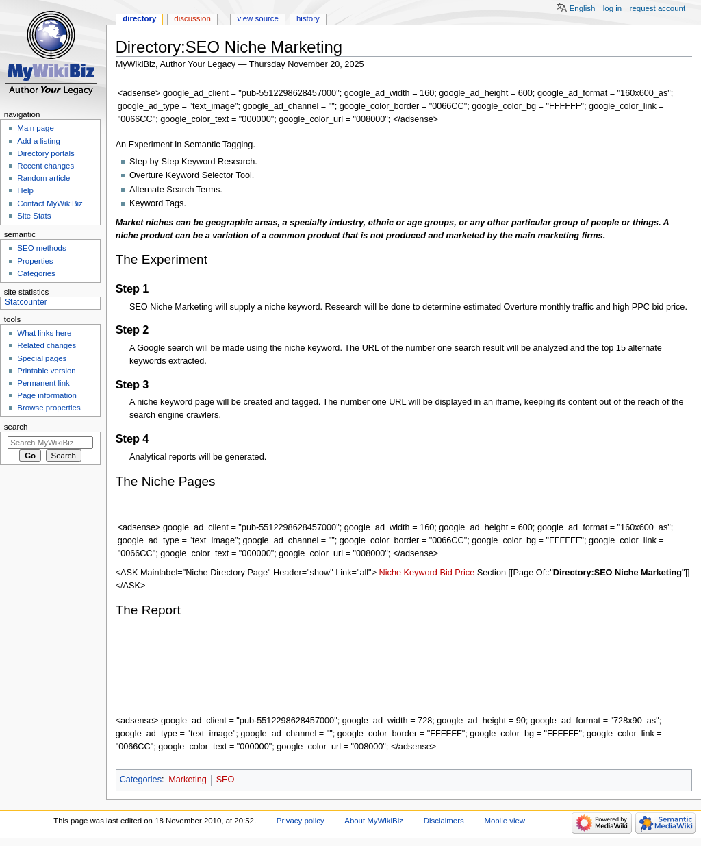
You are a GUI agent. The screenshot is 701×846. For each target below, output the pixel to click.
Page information (47, 395)
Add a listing (38, 141)
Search (16, 427)
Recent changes (45, 166)
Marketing (187, 779)
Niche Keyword (408, 572)
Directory (139, 18)
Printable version (46, 370)
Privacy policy (300, 821)
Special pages (41, 358)
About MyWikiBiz (373, 821)
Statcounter (26, 302)
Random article (43, 178)
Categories (141, 779)
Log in (612, 8)
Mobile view (504, 821)
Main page (35, 128)
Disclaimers (444, 821)
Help (25, 190)
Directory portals (45, 153)
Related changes (46, 345)
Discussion (192, 18)
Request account (658, 8)
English (583, 8)
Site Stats (34, 216)
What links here (44, 333)
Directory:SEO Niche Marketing (617, 572)
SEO (225, 779)
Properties (35, 261)
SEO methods (41, 248)
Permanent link (43, 383)
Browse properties (48, 407)
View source (257, 18)
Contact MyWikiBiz (49, 203)
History (308, 18)
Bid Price (456, 572)
